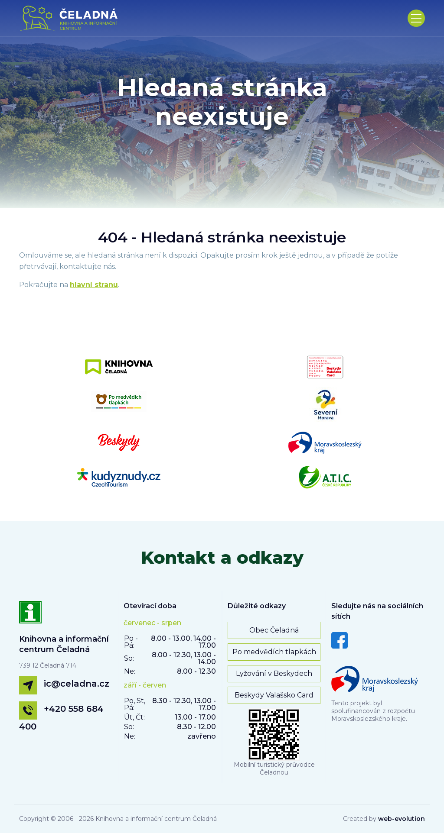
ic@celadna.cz (76, 683)
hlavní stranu (94, 285)
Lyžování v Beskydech (274, 673)
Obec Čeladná (274, 630)
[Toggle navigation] (416, 18)
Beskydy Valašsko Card (274, 695)
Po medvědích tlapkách (274, 652)
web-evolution (401, 819)
